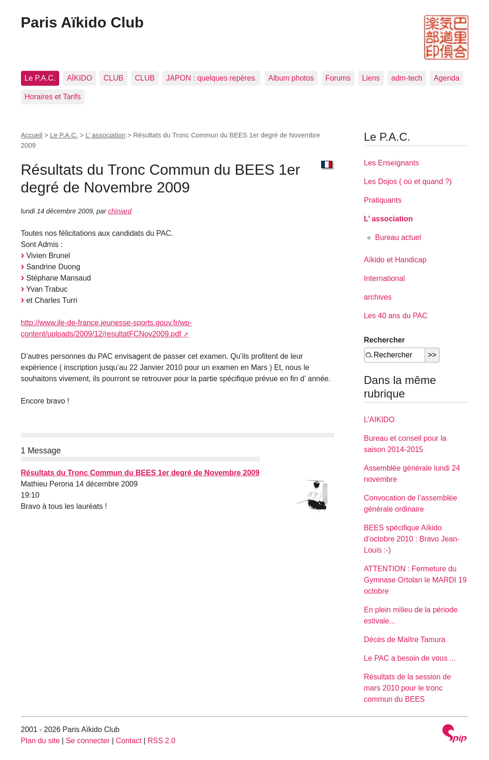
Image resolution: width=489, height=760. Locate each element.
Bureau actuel (398, 237)
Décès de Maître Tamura (405, 640)
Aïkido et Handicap (395, 260)
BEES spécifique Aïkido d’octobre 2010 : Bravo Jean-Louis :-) (412, 539)
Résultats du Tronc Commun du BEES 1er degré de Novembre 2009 (140, 473)
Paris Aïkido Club (82, 22)
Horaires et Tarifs (53, 97)
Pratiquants (383, 200)
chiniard (119, 211)
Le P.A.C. (40, 78)
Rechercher (384, 340)
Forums (338, 78)
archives (378, 297)
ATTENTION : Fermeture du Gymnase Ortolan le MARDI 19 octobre (415, 580)
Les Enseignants (391, 163)
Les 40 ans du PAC (396, 316)
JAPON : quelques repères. (211, 78)
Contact (128, 741)
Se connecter (88, 741)
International (384, 278)
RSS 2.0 (162, 741)
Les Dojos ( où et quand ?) (408, 181)
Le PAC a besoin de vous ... (410, 658)
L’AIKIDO (379, 420)
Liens (371, 78)
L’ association (105, 135)
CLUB (113, 78)
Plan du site (40, 741)
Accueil (31, 135)
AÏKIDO (79, 78)
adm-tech (406, 78)
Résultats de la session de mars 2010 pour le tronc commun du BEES (407, 688)
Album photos (291, 78)
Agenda (446, 78)
